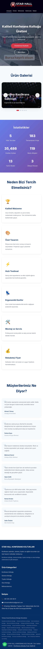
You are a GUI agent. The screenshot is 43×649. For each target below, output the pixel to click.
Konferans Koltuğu (8, 572)
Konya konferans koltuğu (18, 625)
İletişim (35, 10)
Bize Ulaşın (21, 52)
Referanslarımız (7, 586)
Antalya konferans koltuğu (27, 623)
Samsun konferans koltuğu (19, 632)
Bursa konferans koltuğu (13, 623)
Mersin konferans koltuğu (28, 627)
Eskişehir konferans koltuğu (25, 629)
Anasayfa (9, 10)
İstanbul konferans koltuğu (8, 621)
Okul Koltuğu (6, 583)
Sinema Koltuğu (7, 576)
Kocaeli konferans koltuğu (13, 634)
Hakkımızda (28, 10)
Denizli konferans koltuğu (28, 634)
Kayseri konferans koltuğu (13, 627)
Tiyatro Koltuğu (7, 579)
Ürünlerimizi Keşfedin (21, 46)
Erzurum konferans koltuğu (19, 636)
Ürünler (15, 10)
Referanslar (21, 10)
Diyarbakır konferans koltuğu (9, 629)
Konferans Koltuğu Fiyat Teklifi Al (24, 646)
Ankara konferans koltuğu (23, 621)
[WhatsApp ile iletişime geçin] (5, 644)
